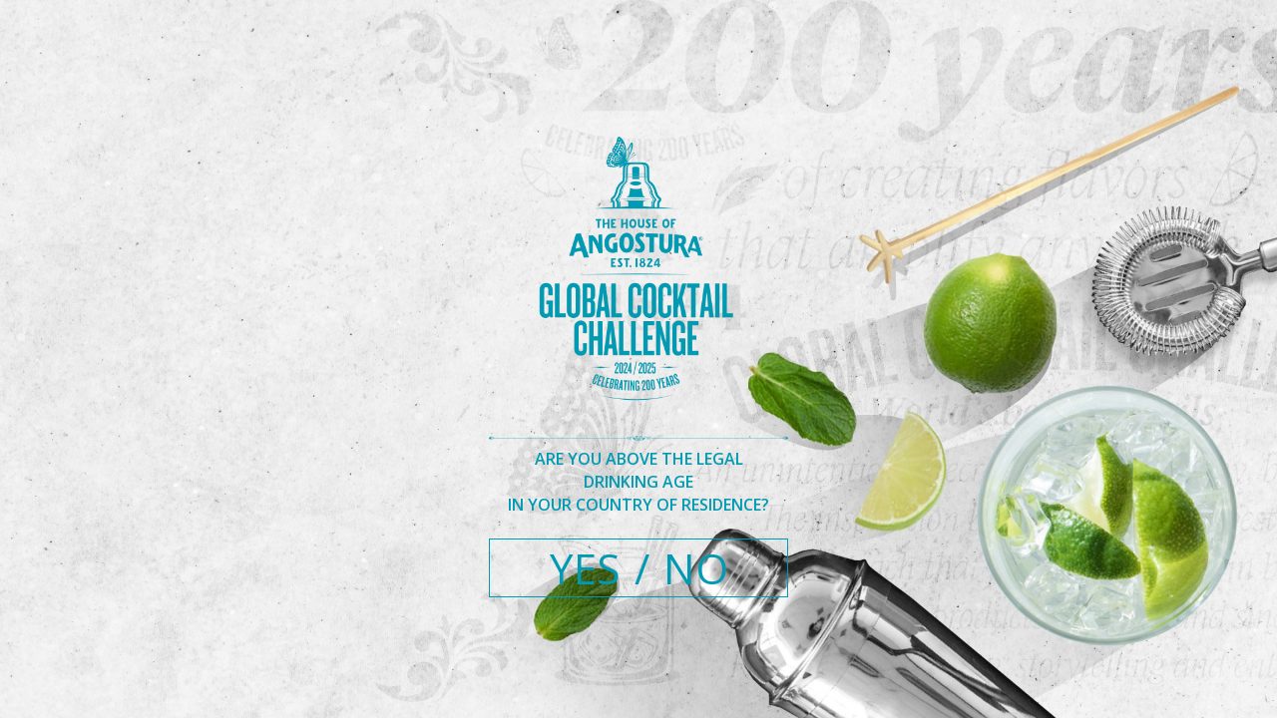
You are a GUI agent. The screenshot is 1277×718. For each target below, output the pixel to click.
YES (585, 567)
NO (695, 567)
